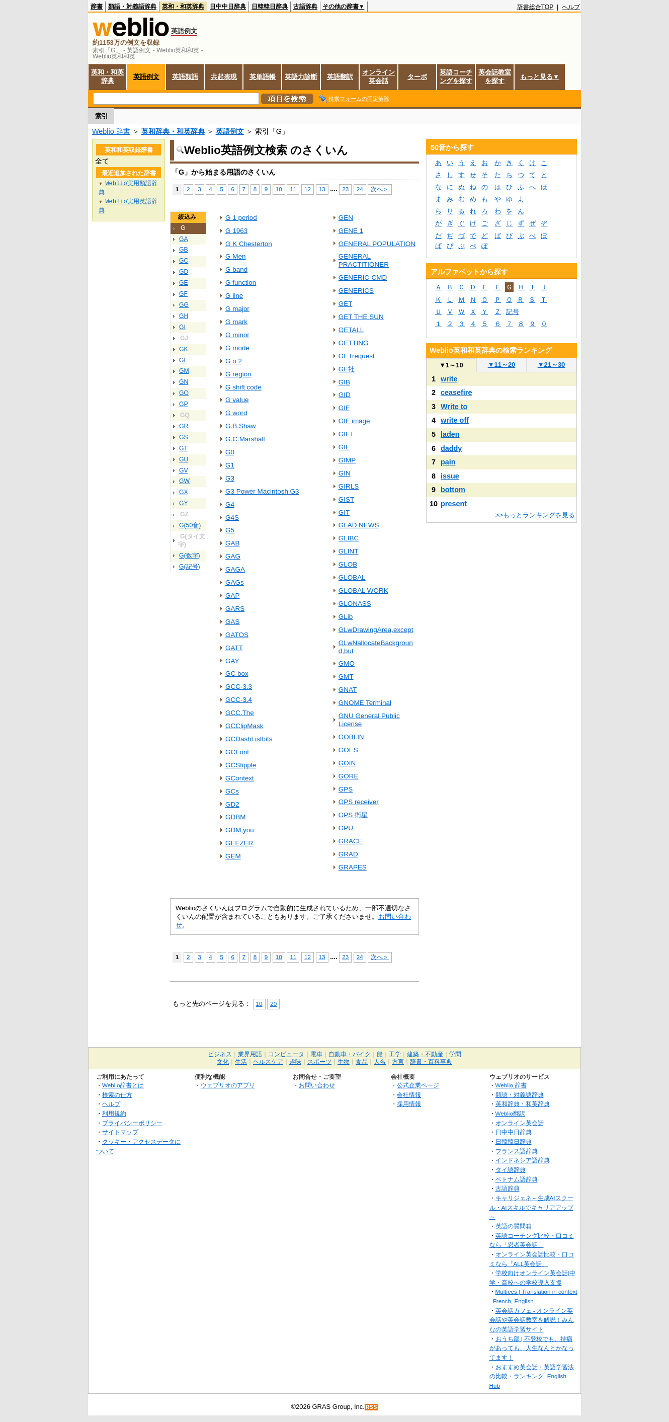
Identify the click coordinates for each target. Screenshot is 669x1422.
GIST (346, 499)
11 (293, 189)
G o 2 (233, 361)
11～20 (502, 364)
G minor (237, 335)
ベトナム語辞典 (516, 1179)
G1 (229, 465)
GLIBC (349, 538)
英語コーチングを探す (456, 76)
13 (322, 189)
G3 (229, 478)
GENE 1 (351, 230)
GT (183, 448)
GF (183, 293)
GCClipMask (244, 726)
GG (184, 304)
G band (236, 269)
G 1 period (241, 217)
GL (183, 360)
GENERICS (356, 290)
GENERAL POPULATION (377, 244)
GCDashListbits (248, 739)
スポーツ (319, 1062)
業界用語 (250, 1054)
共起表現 (224, 77)
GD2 (232, 804)
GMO (347, 663)
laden (450, 434)
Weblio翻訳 (510, 1113)
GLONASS (355, 603)
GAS (232, 621)
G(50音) (190, 525)
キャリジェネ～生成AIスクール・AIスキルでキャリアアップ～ (531, 1207)
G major (237, 308)
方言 (398, 1062)
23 (345, 189)
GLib (346, 616)
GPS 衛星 (353, 815)
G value (236, 400)
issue (450, 476)
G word (236, 413)
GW (184, 481)
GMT (346, 676)
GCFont (237, 752)
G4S (232, 517)
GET (346, 303)
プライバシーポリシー (132, 1123)
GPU (346, 828)
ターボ (417, 77)
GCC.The (239, 713)
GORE (349, 776)
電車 (316, 1054)
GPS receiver (359, 802)
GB (183, 249)
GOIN (347, 763)
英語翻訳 (340, 77)
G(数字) (189, 555)
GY (183, 503)
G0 (229, 452)
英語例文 (146, 77)
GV (183, 470)
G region (238, 374)
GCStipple (240, 765)
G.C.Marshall (245, 439)
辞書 (97, 7)
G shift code (243, 387)
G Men (235, 256)
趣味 (295, 1062)
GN (183, 381)
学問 (455, 1054)
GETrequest (357, 356)
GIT (344, 512)
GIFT (346, 434)
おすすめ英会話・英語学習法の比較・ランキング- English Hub (531, 1376)
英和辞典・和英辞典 (173, 131)
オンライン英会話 (378, 76)
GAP (232, 595)
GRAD (348, 854)
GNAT (348, 689)
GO (184, 393)
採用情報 (409, 1103)
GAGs (234, 582)
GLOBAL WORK (363, 590)
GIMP (347, 460)
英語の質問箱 (513, 1226)
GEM (233, 856)
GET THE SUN (361, 317)
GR (183, 426)
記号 (512, 311)
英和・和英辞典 (183, 7)
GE (183, 282)
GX (183, 492)
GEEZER (239, 843)
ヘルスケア (268, 1062)
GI (182, 327)
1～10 (451, 365)
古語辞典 (305, 7)
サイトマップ (120, 1132)
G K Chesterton (248, 244)
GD (183, 271)
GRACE (351, 841)
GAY (232, 661)
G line (234, 295)
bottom (453, 490)
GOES (348, 750)
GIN (345, 473)
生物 (344, 1062)
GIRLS (349, 486)
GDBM (235, 817)
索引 (101, 116)
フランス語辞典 (516, 1151)
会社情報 (409, 1094)
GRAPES (353, 867)
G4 (229, 504)
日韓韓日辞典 (270, 7)
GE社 (347, 369)
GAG (232, 556)
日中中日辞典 (228, 7)
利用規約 (114, 1113)
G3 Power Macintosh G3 (262, 491)
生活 (241, 1062)
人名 (380, 1062)
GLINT (349, 551)
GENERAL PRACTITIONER (364, 260)
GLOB (348, 564)
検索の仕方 (117, 1094)
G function (240, 282)
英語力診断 (301, 77)
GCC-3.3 (238, 686)
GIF (344, 408)
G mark (236, 322)
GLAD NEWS (359, 525)
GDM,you (239, 830)
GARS (234, 608)
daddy (451, 448)
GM (184, 370)
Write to (454, 407)
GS (183, 437)
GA (183, 239)
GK (183, 349)
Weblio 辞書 (111, 131)
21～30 (551, 364)
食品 (362, 1062)
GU (183, 459)
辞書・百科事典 (431, 1062)
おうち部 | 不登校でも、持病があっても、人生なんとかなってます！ (531, 1348)
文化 (223, 1062)
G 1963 (236, 230)
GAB (232, 543)
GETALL (351, 330)
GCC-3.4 (238, 699)
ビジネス (220, 1054)
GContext (239, 778)
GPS (346, 789)
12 (307, 189)
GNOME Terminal (365, 702)
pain (448, 462)
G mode (237, 348)
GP (183, 404)
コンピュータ (286, 1054)
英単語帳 (262, 77)
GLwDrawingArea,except (376, 630)
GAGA (235, 569)
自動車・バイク (349, 1054)
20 (273, 1003)
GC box (236, 673)
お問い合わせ (317, 1085)
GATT (234, 648)
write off (455, 420)
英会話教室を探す (494, 76)
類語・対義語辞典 (132, 7)
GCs (232, 791)
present (454, 504)
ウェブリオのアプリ (228, 1085)
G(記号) (189, 566)
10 (279, 189)
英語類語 (185, 77)
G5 (229, 530)
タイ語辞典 (510, 1169)
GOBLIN (351, 737)
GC (183, 260)
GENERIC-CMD (363, 277)
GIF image (354, 421)
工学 (395, 1054)
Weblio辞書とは (123, 1085)
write (449, 379)
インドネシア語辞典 (522, 1160)
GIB (344, 382)
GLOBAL (352, 577)
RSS (372, 1407)
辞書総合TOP (535, 7)
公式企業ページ (418, 1085)
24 (360, 189)
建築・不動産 (425, 1054)
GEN (346, 217)
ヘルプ (571, 7)
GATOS (236, 635)
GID (345, 395)
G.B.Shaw (240, 426)
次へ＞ (380, 189)
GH (183, 316)
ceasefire (456, 392)
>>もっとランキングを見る (535, 515)
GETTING (354, 343)
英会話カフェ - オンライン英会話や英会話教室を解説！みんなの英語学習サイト (531, 1319)
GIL (344, 447)
